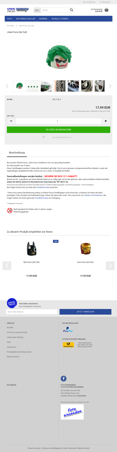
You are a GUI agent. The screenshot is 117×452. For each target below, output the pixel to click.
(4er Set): (10, 116)
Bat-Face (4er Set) (32, 262)
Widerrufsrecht (13, 357)
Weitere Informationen (93, 195)
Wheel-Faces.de (34, 448)
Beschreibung (17, 152)
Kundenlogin (89, 2)
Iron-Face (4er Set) (85, 262)
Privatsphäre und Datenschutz (19, 352)
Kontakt (10, 327)
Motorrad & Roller (25, 19)
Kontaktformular (43, 187)
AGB (8, 342)
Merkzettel (105, 2)
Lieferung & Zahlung (15, 337)
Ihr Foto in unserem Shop (17, 332)
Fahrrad (43, 19)
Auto (9, 19)
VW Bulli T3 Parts (60, 19)
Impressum (11, 347)
